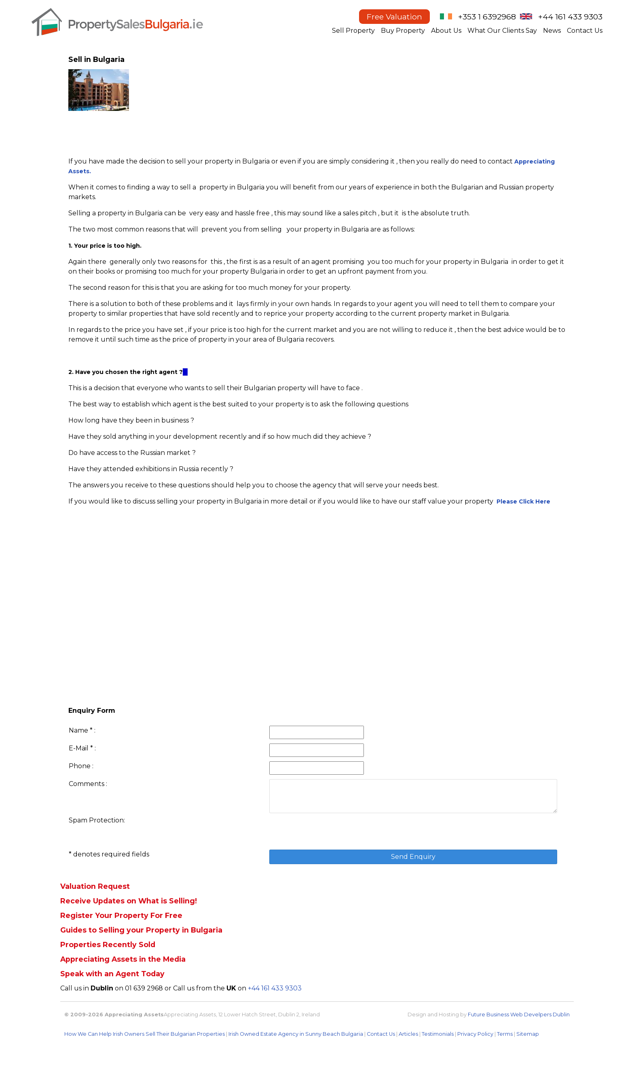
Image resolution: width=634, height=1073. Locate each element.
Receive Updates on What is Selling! (128, 901)
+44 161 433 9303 (570, 16)
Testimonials (438, 1034)
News (552, 30)
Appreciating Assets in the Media (123, 959)
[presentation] (330, 831)
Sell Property (353, 30)
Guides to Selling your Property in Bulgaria (141, 930)
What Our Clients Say (502, 30)
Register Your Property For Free (121, 915)
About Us (446, 30)
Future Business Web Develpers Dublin (519, 1014)
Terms (505, 1034)
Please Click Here (523, 501)
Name (78, 730)
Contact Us (584, 30)
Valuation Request (95, 886)
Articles (408, 1034)
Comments (86, 784)
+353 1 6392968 (487, 16)
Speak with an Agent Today (112, 973)
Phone (80, 766)
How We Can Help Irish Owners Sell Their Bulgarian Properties (144, 1034)
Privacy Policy (475, 1034)
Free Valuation (394, 16)
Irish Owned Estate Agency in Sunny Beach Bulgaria (295, 1034)
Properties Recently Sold (107, 944)
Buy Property (403, 30)
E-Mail (79, 748)
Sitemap (527, 1034)
